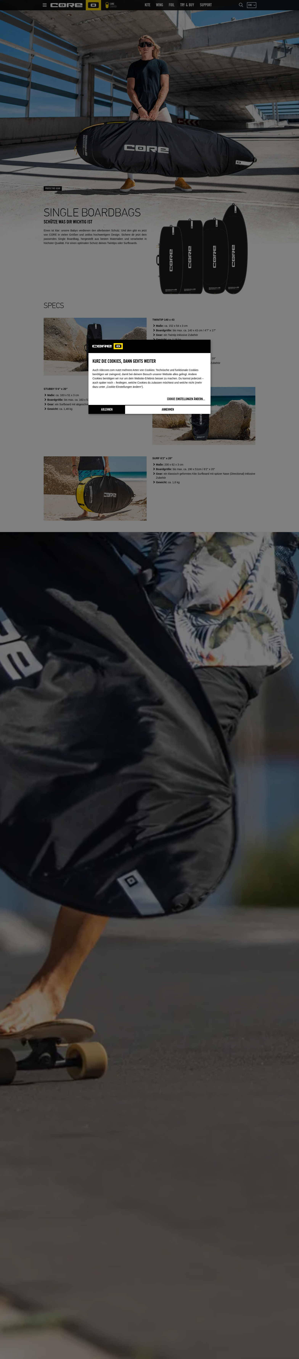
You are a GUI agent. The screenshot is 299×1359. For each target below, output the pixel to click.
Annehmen (168, 409)
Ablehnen (107, 409)
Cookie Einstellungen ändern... (186, 399)
